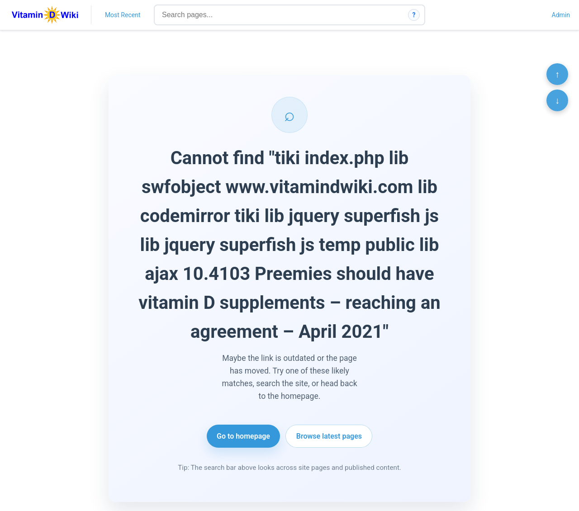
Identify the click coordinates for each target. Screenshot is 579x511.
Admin (561, 15)
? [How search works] (414, 15)
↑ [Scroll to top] (557, 74)
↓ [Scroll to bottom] (557, 100)
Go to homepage (243, 436)
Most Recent (123, 15)
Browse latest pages (329, 436)
